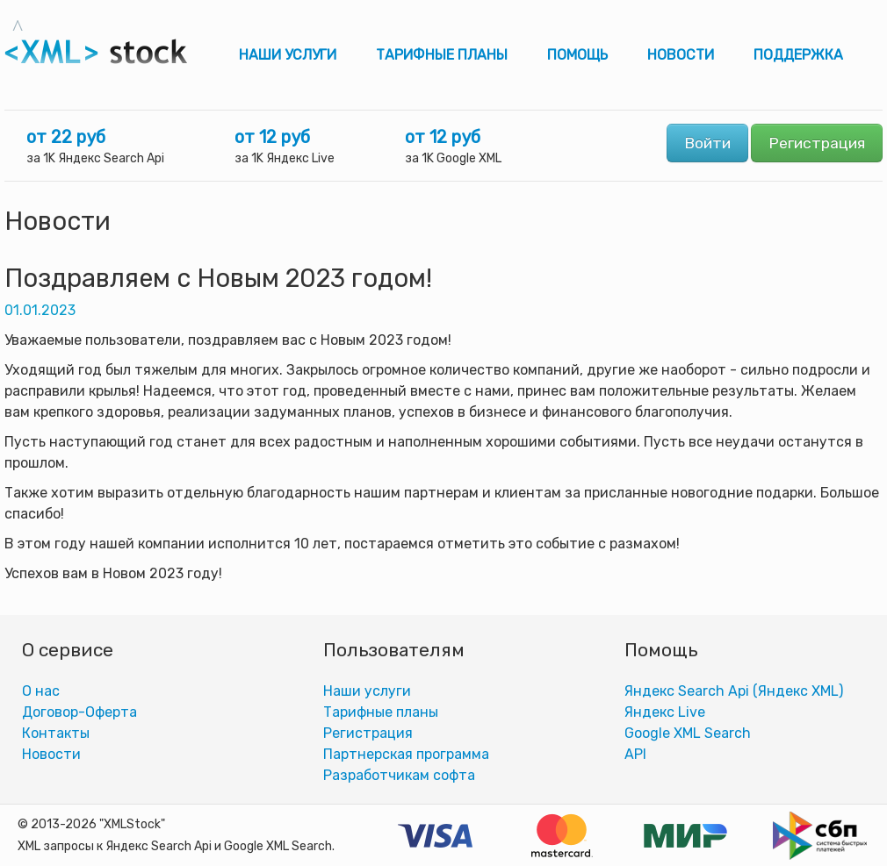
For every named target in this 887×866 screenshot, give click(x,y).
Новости (680, 55)
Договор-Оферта (79, 712)
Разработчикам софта (399, 775)
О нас (41, 691)
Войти (707, 143)
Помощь (577, 55)
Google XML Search (687, 733)
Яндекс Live (664, 712)
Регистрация (816, 143)
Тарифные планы (442, 55)
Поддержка (798, 55)
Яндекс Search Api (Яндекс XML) (733, 691)
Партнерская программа (406, 754)
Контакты (56, 733)
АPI (635, 754)
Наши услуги (287, 55)
